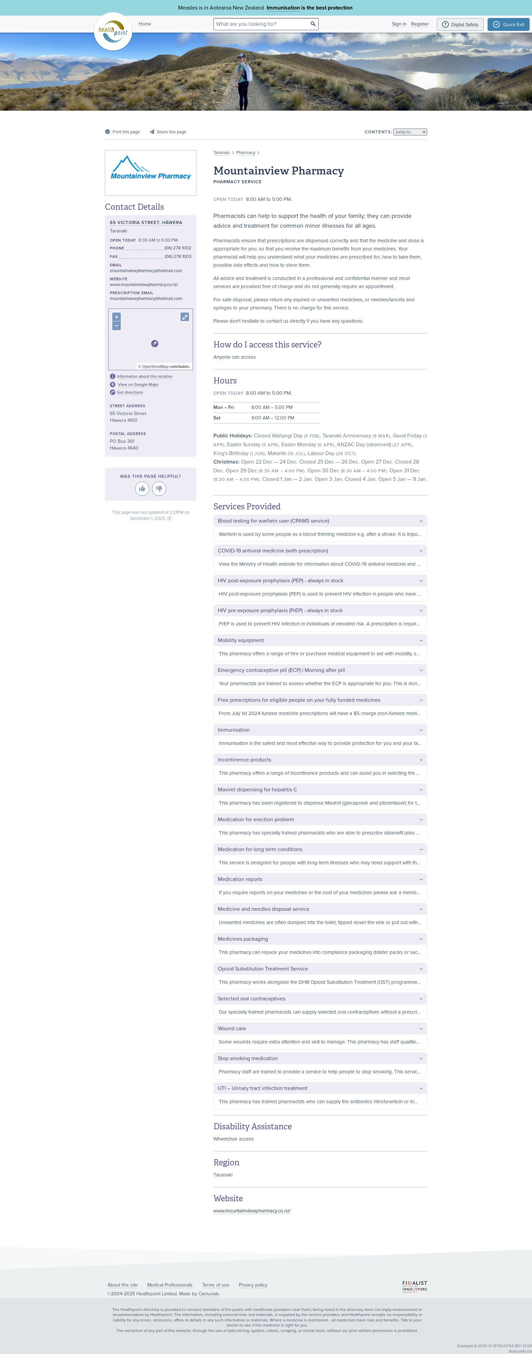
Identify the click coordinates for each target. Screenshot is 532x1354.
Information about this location (145, 376)
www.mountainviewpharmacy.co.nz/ (252, 1211)
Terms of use (215, 1285)
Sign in (399, 24)
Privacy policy (253, 1285)
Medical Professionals (170, 1285)
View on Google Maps (138, 384)
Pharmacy (245, 152)
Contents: (378, 132)
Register (420, 24)
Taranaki (221, 152)
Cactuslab (208, 1294)
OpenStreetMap (155, 366)
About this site (123, 1285)
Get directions (130, 392)
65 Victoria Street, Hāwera (146, 222)
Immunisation (283, 7)
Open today (228, 199)
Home (145, 24)
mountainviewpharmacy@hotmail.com (146, 271)
